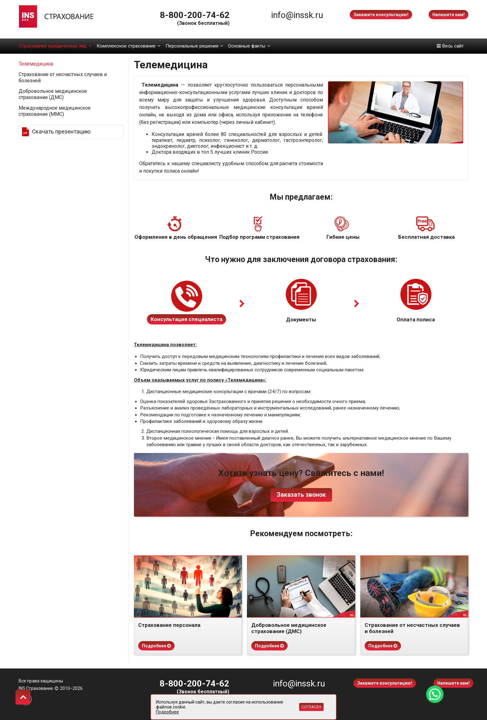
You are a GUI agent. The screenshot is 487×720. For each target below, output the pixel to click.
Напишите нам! (448, 14)
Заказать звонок (301, 494)
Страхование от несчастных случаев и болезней (63, 77)
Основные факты (249, 46)
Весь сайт (450, 46)
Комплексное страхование (129, 46)
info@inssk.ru (297, 15)
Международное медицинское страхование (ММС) (55, 111)
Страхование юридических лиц (55, 46)
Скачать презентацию (61, 131)
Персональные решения (194, 46)
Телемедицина (36, 64)
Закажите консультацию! (380, 14)
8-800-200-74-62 (195, 15)
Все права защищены (41, 680)
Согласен (311, 707)
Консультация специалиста (186, 319)
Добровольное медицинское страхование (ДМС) (53, 94)
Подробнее (156, 645)
